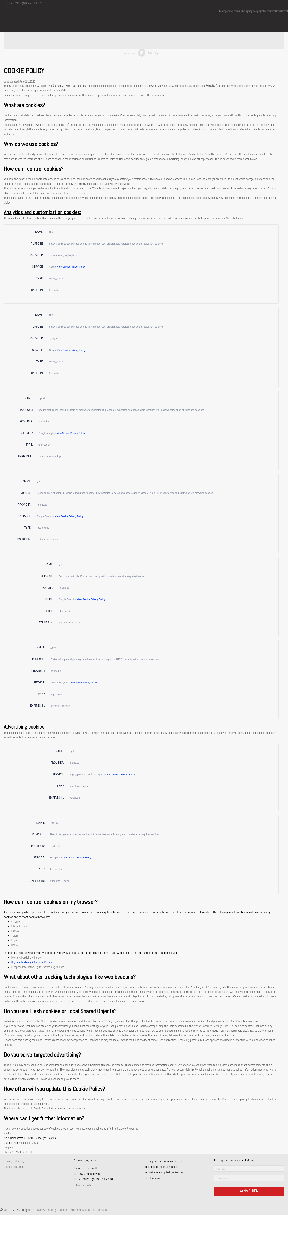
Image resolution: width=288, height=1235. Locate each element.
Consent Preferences (95, 1210)
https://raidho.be (194, 86)
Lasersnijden (239, 10)
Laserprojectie (259, 10)
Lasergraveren (226, 10)
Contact (284, 10)
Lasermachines (273, 10)
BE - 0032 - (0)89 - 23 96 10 (25, 3)
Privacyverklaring (14, 1161)
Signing (248, 10)
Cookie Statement (14, 1167)
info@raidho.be (83, 1185)
